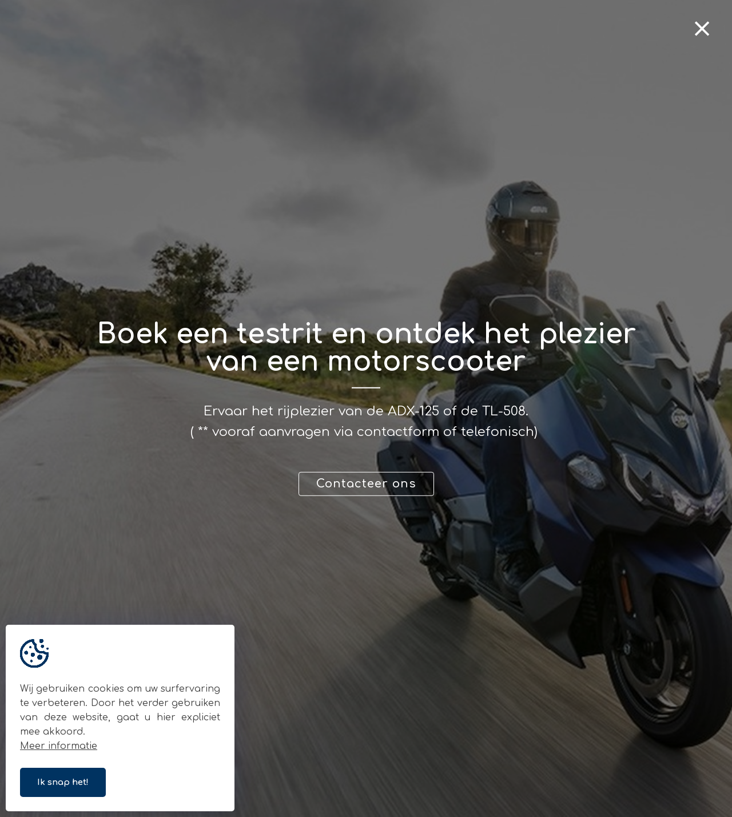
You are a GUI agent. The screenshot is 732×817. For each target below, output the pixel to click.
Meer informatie (58, 746)
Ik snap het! (63, 782)
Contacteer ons (366, 483)
